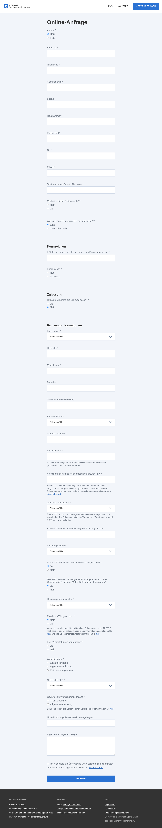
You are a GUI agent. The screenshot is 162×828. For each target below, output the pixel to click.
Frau (51, 37)
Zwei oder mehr (57, 228)
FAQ (110, 6)
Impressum (110, 805)
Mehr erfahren (96, 767)
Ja (50, 208)
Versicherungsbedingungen (117, 813)
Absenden (81, 779)
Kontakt (123, 6)
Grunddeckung (57, 700)
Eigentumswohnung (59, 666)
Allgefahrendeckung (59, 704)
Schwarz (53, 276)
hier (48, 634)
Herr (51, 34)
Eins (51, 224)
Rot (50, 272)
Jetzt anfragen (146, 6)
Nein (51, 204)
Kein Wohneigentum (60, 670)
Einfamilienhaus (57, 662)
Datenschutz (110, 809)
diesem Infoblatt (54, 494)
